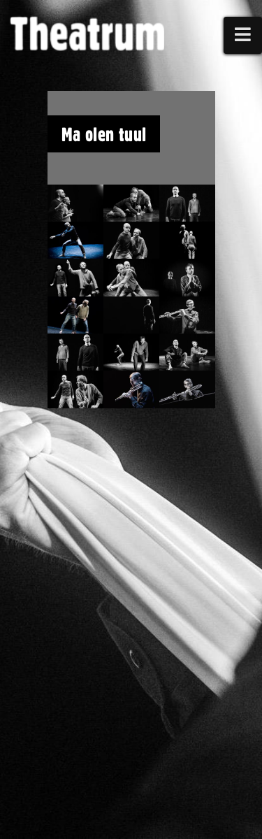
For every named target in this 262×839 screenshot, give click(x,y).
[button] (243, 35)
